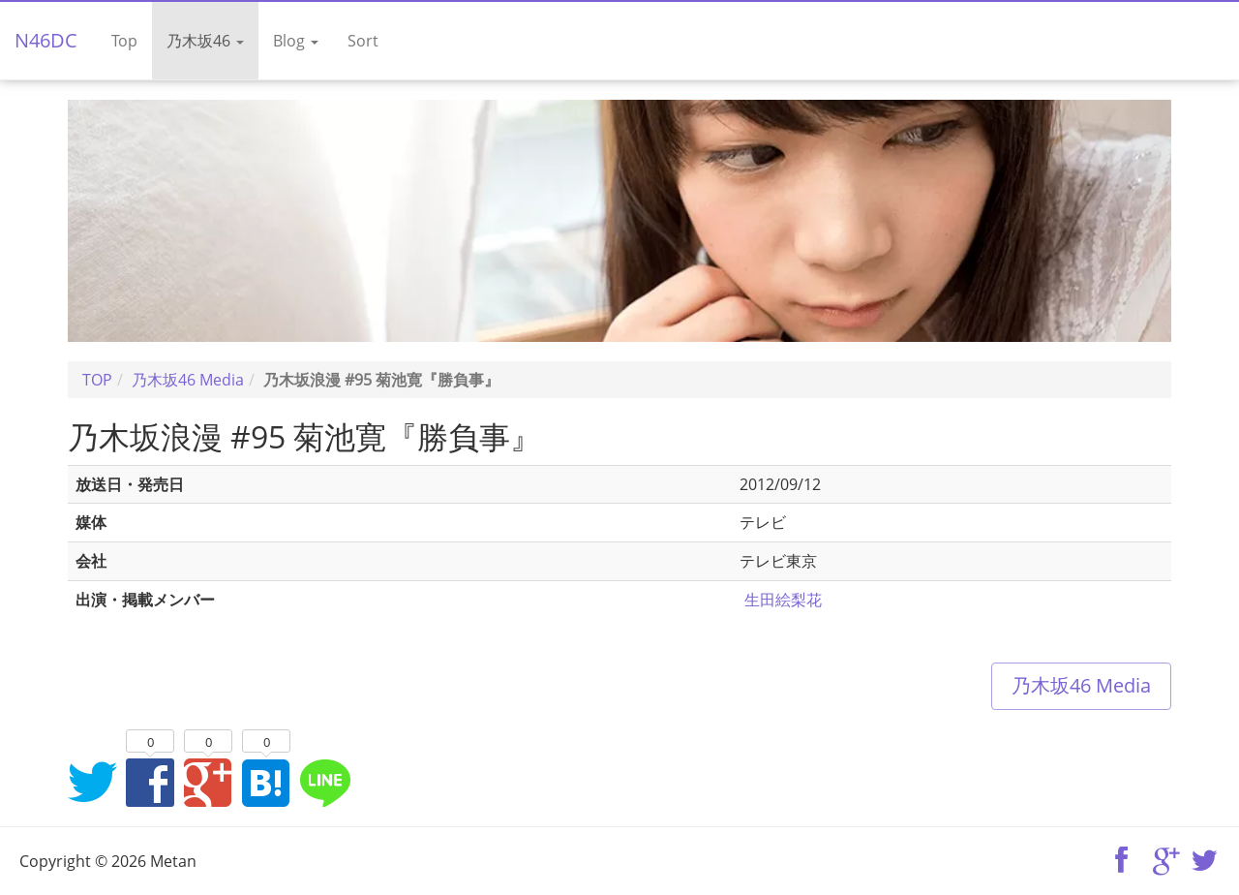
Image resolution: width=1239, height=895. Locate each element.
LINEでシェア (324, 781)
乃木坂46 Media (1081, 685)
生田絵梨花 (783, 599)
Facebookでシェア (150, 781)
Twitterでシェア (92, 781)
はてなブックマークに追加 (266, 781)
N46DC (46, 40)
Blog (295, 40)
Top (124, 40)
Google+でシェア (208, 781)
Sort (363, 40)
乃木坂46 (205, 40)
